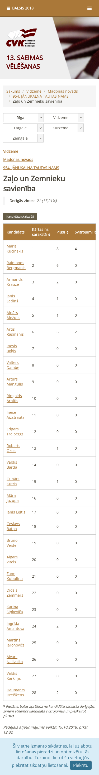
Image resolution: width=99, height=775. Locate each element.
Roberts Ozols (13, 448)
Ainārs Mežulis (13, 315)
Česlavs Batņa (13, 526)
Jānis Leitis (16, 512)
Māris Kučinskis (15, 249)
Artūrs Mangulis (15, 382)
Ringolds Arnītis (14, 398)
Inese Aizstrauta (16, 415)
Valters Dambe (13, 365)
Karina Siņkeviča (15, 609)
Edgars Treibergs (15, 431)
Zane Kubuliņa (15, 576)
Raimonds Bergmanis (16, 265)
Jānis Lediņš (12, 298)
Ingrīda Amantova (15, 626)
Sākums (13, 91)
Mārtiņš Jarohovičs (16, 643)
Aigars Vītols (12, 559)
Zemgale (20, 138)
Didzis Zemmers (15, 593)
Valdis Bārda (12, 465)
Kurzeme (60, 127)
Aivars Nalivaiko (15, 659)
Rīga (20, 117)
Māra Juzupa (13, 498)
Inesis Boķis (12, 348)
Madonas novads (63, 91)
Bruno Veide (12, 543)
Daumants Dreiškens (16, 692)
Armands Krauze (15, 282)
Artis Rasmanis (15, 332)
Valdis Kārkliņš (14, 676)
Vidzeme (33, 91)
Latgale (20, 127)
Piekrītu (80, 765)
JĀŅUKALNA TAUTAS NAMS (41, 96)
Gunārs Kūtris (13, 481)
